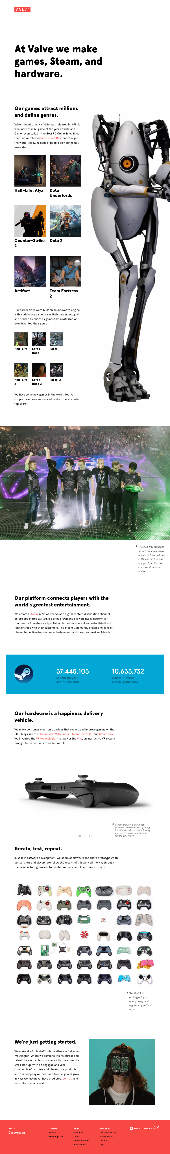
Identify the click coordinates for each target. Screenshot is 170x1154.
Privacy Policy (106, 1137)
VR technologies (46, 738)
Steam (34, 614)
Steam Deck (46, 734)
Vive (79, 738)
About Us (78, 1133)
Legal (101, 1145)
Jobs (76, 1137)
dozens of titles (51, 138)
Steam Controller (81, 734)
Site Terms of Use (107, 1133)
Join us (67, 1078)
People (52, 1133)
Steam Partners (81, 1141)
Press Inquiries (56, 1137)
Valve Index (62, 734)
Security (103, 1141)
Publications (80, 1145)
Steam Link (106, 734)
